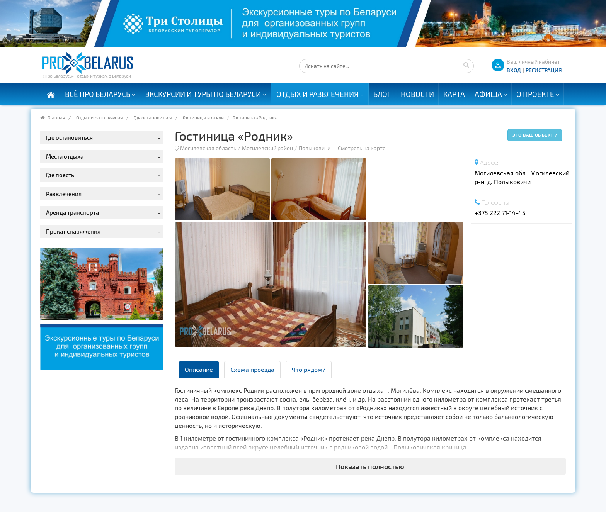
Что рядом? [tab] (308, 369)
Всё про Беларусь (97, 94)
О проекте (535, 94)
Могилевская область (208, 148)
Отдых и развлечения (317, 94)
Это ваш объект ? (534, 134)
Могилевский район (267, 148)
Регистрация (544, 70)
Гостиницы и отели (203, 117)
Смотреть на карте (362, 148)
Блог (382, 94)
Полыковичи (314, 148)
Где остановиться (153, 117)
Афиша (488, 94)
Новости (417, 94)
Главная (56, 117)
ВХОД (514, 70)
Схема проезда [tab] (252, 369)
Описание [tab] (199, 369)
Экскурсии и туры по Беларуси (203, 94)
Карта (454, 94)
